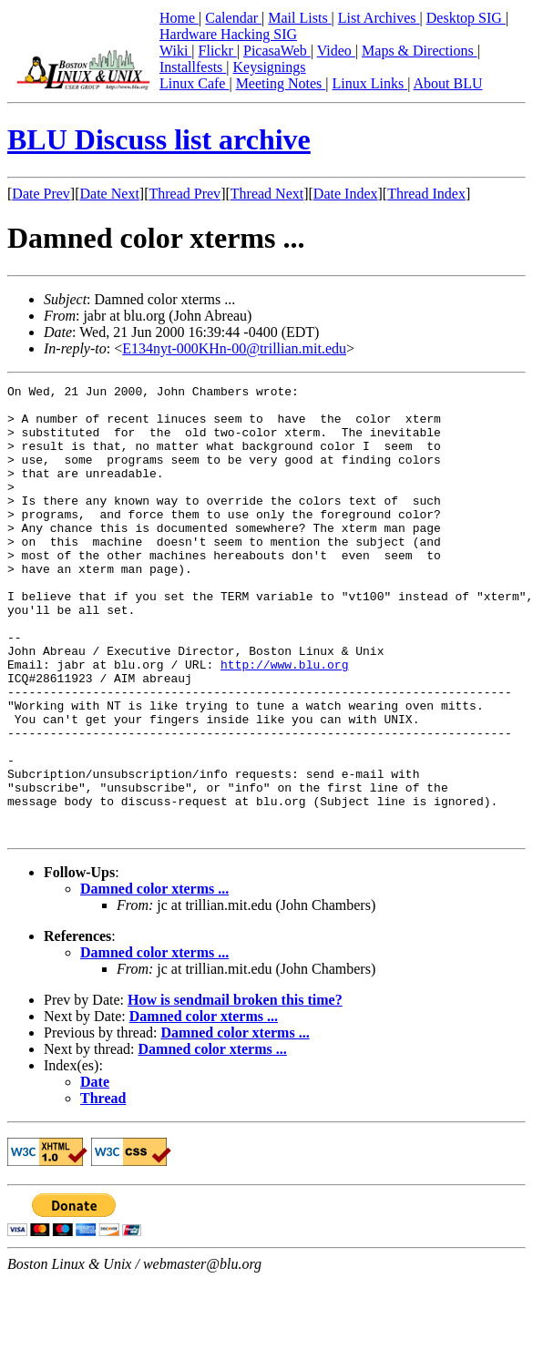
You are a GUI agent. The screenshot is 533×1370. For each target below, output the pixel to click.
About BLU (447, 83)
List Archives (379, 18)
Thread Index (426, 193)
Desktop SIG (466, 18)
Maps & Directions (419, 50)
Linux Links (369, 83)
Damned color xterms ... (154, 979)
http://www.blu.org (284, 721)
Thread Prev (184, 193)
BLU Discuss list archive (159, 139)
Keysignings (269, 67)
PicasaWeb (277, 50)
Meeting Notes (281, 83)
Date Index (345, 193)
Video (336, 50)
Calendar (233, 18)
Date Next (109, 193)
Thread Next (267, 193)
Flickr (218, 50)
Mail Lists (299, 18)
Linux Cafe (194, 83)
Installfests (192, 67)
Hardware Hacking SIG (228, 34)
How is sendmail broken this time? (235, 1090)
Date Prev (41, 193)
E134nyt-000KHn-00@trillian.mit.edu (234, 348)
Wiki (175, 50)
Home (179, 18)
